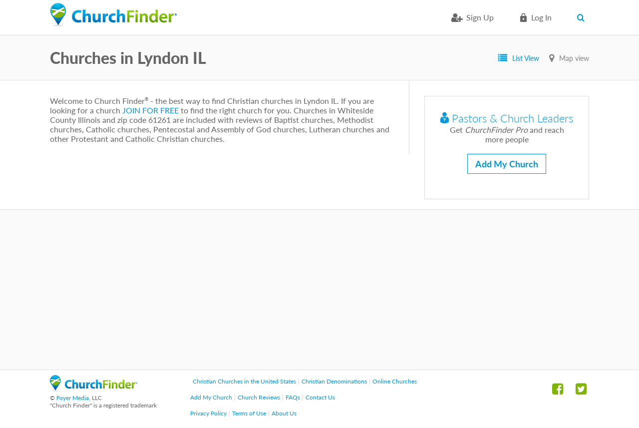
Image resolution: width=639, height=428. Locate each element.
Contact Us (320, 397)
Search (583, 17)
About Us (284, 413)
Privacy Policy (208, 413)
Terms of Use (249, 413)
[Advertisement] (319, 290)
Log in (541, 17)
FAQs (293, 397)
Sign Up (480, 17)
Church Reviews (259, 397)
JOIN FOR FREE (150, 110)
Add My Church (506, 163)
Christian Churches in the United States (244, 381)
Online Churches (394, 381)
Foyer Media (72, 398)
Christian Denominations (334, 381)
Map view (574, 58)
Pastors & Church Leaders (506, 118)
